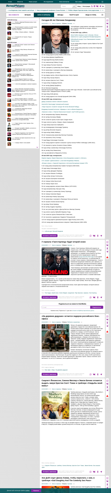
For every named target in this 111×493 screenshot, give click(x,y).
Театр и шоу (74, 15)
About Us (20, 1)
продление (71, 293)
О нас (10, 1)
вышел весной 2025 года (86, 256)
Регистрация (86, 6)
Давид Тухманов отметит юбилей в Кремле (55, 101)
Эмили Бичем (88, 465)
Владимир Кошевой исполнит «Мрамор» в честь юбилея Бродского (62, 109)
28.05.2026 (45, 483)
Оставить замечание (49, 235)
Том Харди (48, 293)
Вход (79, 6)
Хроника (69, 23)
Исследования (48, 1)
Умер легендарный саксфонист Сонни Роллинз (24, 10)
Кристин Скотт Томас (78, 465)
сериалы (85, 293)
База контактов (64, 1)
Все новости (14, 15)
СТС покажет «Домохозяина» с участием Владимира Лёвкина (60, 160)
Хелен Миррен (63, 293)
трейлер (59, 465)
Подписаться (96, 307)
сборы (53, 370)
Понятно (36, 490)
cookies (27, 490)
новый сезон (54, 293)
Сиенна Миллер (66, 465)
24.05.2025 (45, 23)
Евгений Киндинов (58, 231)
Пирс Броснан (79, 293)
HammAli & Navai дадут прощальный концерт (55, 104)
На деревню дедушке (62, 370)
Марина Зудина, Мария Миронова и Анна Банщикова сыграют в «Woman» (64, 158)
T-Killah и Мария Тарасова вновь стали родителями (56, 10)
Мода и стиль (91, 15)
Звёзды (60, 15)
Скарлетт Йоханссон (50, 465)
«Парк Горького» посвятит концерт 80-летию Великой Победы (60, 106)
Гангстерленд (93, 293)
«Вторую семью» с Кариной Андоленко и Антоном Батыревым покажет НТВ (64, 163)
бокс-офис (48, 370)
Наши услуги (33, 1)
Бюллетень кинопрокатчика (55, 364)
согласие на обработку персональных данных (83, 310)
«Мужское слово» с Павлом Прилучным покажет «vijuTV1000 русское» (63, 112)
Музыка (28, 15)
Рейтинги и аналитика (73, 322)
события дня (48, 231)
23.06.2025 (45, 245)
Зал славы (78, 1)
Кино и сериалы (44, 15)
